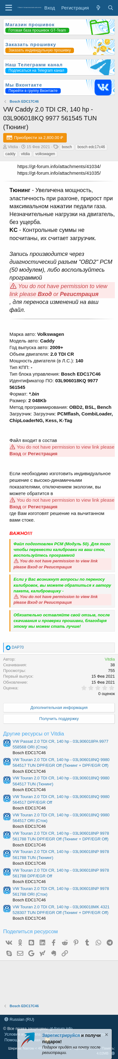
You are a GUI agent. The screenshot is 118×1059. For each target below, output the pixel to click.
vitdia (25, 154)
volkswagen (45, 154)
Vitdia (13, 146)
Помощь (12, 1040)
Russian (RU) (19, 1019)
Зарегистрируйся (61, 1035)
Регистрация (79, 294)
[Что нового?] (98, 8)
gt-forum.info (60, 1028)
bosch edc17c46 (91, 147)
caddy (10, 154)
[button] (113, 1053)
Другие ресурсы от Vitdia (33, 734)
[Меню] (8, 8)
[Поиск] (110, 8)
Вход (45, 294)
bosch (67, 147)
